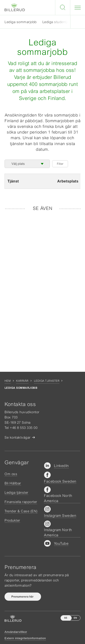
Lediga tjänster (46, 380)
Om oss (11, 474)
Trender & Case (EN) (21, 511)
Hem (8, 380)
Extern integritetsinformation (25, 638)
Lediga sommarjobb (21, 22)
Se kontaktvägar (18, 437)
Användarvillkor (16, 632)
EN (75, 618)
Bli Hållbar (13, 483)
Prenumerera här (22, 596)
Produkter (12, 520)
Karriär (22, 380)
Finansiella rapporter (21, 502)
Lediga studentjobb (57, 22)
